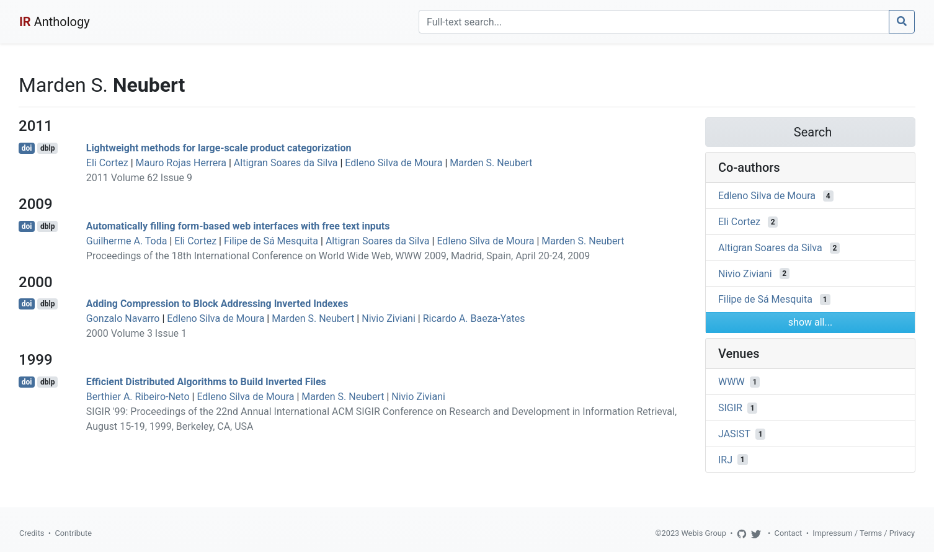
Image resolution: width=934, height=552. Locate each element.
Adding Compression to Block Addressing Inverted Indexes (217, 303)
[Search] (654, 21)
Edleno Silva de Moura (393, 163)
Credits (31, 533)
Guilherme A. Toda (126, 241)
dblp (47, 148)
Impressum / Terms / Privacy (863, 533)
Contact (789, 533)
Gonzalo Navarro (123, 318)
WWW (731, 382)
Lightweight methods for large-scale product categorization (219, 148)
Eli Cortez (107, 163)
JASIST (734, 434)
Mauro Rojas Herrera (181, 163)
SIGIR (730, 408)
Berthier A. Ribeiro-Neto (138, 397)
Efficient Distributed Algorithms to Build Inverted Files (206, 382)
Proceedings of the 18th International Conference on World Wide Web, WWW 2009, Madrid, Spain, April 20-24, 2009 (338, 256)
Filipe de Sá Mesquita (271, 241)
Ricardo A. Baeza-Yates (474, 318)
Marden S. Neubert (491, 163)
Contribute (73, 533)
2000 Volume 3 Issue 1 (136, 333)
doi (27, 148)
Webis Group (703, 533)
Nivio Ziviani (389, 318)
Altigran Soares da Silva (286, 163)
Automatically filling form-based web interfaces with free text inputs (238, 226)
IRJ (725, 459)
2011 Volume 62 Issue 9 (139, 178)
